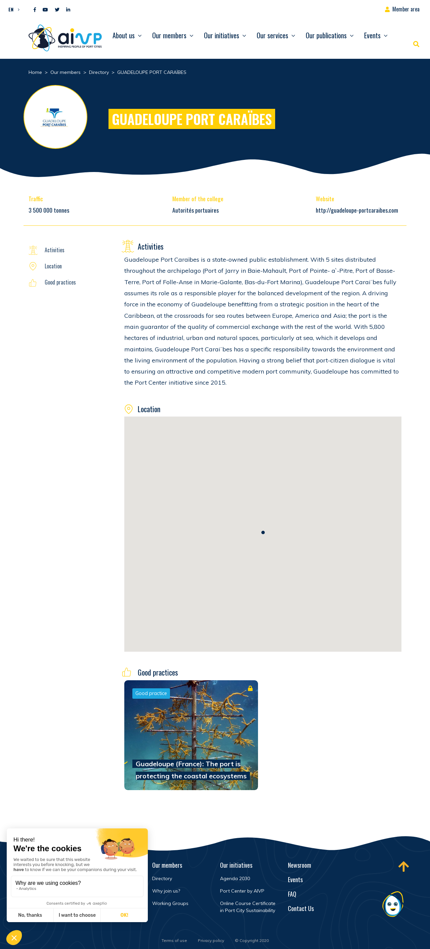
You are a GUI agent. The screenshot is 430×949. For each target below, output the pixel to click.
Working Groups (170, 903)
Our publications (326, 35)
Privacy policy (211, 940)
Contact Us (301, 908)
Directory (162, 878)
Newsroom (299, 865)
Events (372, 35)
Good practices (60, 282)
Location (53, 266)
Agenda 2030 (235, 878)
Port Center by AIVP (242, 891)
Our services (272, 35)
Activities (54, 250)
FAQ (292, 894)
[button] (12, 9)
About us (124, 35)
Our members (169, 35)
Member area (406, 9)
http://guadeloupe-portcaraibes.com (357, 210)
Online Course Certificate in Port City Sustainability (247, 906)
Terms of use (174, 940)
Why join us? (166, 891)
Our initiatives (221, 35)
